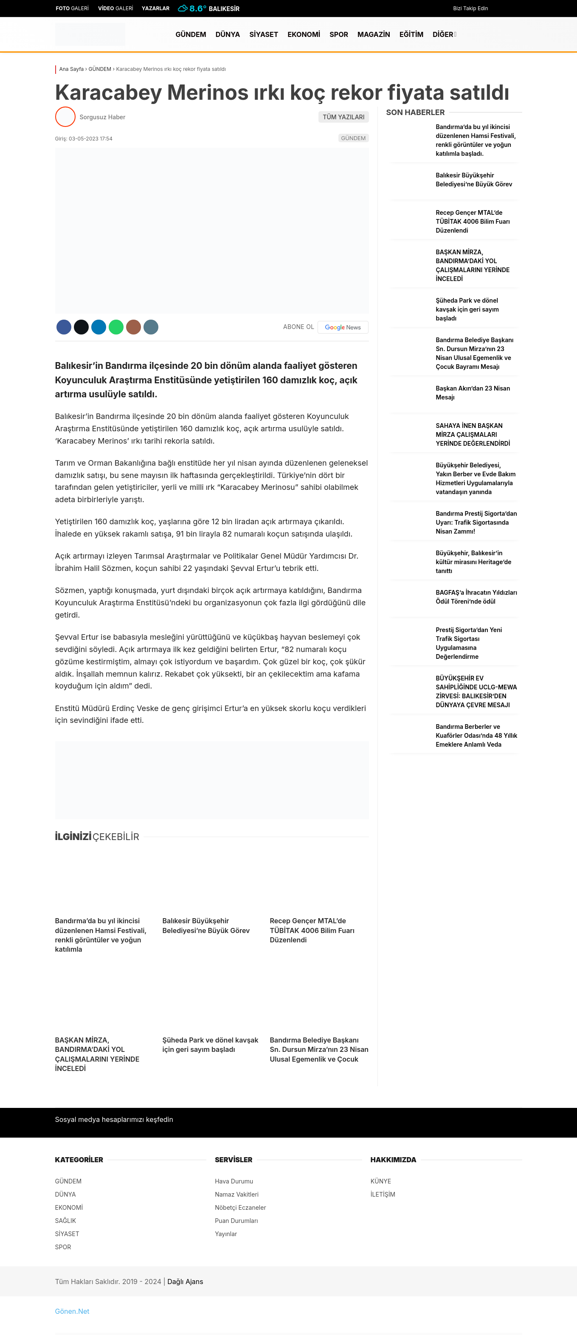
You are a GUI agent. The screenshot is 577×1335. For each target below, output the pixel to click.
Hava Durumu (234, 1181)
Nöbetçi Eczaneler (240, 1207)
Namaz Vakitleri (237, 1194)
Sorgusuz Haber (103, 117)
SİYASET (264, 34)
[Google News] (343, 327)
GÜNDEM (191, 34)
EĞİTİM (411, 34)
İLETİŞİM (383, 1194)
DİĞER (443, 34)
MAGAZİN (373, 34)
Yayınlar (226, 1233)
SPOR (338, 34)
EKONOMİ (304, 34)
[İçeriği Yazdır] (151, 327)
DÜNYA (228, 34)
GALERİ (72, 8)
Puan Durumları (236, 1220)
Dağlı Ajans (185, 1281)
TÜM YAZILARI (343, 117)
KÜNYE (381, 1181)
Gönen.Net (72, 1311)
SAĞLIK (65, 1220)
